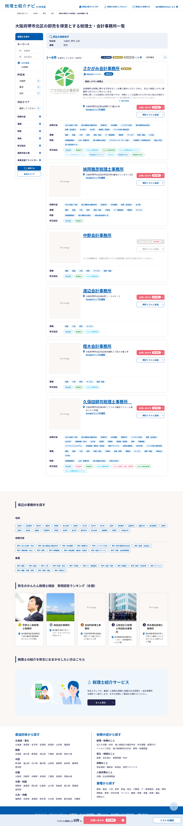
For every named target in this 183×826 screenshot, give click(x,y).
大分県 (51, 798)
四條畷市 (105, 530)
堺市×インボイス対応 (99, 546)
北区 (52, 13)
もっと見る (101, 702)
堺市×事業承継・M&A (25, 550)
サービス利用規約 (87, 814)
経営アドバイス (130, 767)
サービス (125, 792)
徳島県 (59, 785)
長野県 (59, 763)
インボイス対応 (104, 748)
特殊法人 (101, 796)
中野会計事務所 (97, 235)
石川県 (35, 763)
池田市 (47, 526)
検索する (31, 168)
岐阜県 (67, 763)
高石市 (74, 530)
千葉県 (51, 753)
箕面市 (37, 530)
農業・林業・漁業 (139, 792)
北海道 (18, 744)
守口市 (84, 526)
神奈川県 (68, 753)
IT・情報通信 (147, 789)
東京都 (59, 753)
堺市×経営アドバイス (98, 550)
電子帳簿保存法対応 (122, 748)
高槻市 (75, 526)
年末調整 (141, 744)
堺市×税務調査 (54, 550)
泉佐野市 (121, 526)
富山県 (26, 763)
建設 (99, 789)
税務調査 (143, 748)
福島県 (67, 744)
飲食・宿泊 (126, 789)
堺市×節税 (41, 550)
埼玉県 (43, 753)
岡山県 (35, 785)
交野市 (114, 530)
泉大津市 (66, 526)
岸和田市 (29, 526)
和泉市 (28, 530)
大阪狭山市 (124, 530)
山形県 (59, 744)
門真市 (56, 530)
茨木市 (102, 526)
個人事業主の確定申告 (125, 744)
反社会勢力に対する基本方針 (122, 814)
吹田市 (56, 526)
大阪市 (19, 526)
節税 (135, 748)
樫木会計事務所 (97, 346)
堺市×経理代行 (82, 546)
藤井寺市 (84, 530)
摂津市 (65, 530)
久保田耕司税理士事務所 (107, 401)
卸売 (117, 789)
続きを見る (125, 101)
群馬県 (35, 753)
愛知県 (18, 767)
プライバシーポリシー (58, 814)
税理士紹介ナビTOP (88, 6)
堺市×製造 (32, 566)
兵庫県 (35, 776)
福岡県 (18, 798)
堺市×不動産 (73, 566)
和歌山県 (68, 776)
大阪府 (35, 13)
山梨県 (51, 763)
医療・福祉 (154, 792)
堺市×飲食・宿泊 (59, 566)
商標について (102, 814)
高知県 (18, 789)
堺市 (44, 13)
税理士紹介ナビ (22, 13)
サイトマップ (40, 814)
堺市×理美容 (122, 566)
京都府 (26, 776)
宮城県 (43, 744)
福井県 (43, 763)
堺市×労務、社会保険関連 (120, 550)
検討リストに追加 (150, 114)
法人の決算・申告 (105, 744)
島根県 (26, 785)
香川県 (67, 785)
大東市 (19, 530)
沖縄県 (77, 798)
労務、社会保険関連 (106, 776)
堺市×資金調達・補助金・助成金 (75, 550)
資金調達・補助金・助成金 (109, 767)
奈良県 (43, 776)
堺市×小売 (44, 566)
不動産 (136, 789)
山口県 (51, 785)
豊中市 (38, 526)
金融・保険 (161, 789)
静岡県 (75, 763)
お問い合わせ (103, 820)
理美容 (100, 792)
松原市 (163, 526)
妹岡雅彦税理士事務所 (103, 169)
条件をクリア (29, 174)
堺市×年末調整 (67, 546)
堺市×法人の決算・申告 (25, 546)
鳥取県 (18, 785)
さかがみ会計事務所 (101, 68)
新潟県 (18, 763)
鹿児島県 (68, 798)
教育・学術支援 (112, 792)
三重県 (51, 776)
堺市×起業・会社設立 (142, 546)
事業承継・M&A (120, 757)
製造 (105, 789)
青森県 (26, 744)
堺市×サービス (155, 566)
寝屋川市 (142, 526)
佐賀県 (26, 798)
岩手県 (35, 744)
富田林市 (131, 526)
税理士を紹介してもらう (115, 6)
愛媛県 (75, 785)
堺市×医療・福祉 (44, 570)
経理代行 (151, 744)
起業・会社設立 (104, 757)
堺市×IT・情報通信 (90, 566)
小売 (111, 789)
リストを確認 (167, 820)
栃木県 (26, 753)
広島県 (43, 785)
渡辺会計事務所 (97, 290)
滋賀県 (59, 776)
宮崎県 (59, 798)
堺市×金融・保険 (107, 566)
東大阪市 (94, 530)
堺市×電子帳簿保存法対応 (121, 546)
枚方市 (93, 526)
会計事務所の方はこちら (165, 7)
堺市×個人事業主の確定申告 (48, 546)
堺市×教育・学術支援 (138, 566)
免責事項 (73, 814)
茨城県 (18, 753)
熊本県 (43, 798)
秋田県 (51, 744)
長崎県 (35, 798)
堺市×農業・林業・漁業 (25, 570)
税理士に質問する (141, 6)
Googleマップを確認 (95, 109)
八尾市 (111, 526)
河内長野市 (153, 526)
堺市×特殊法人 (60, 570)
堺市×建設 (21, 566)
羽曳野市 (47, 530)
